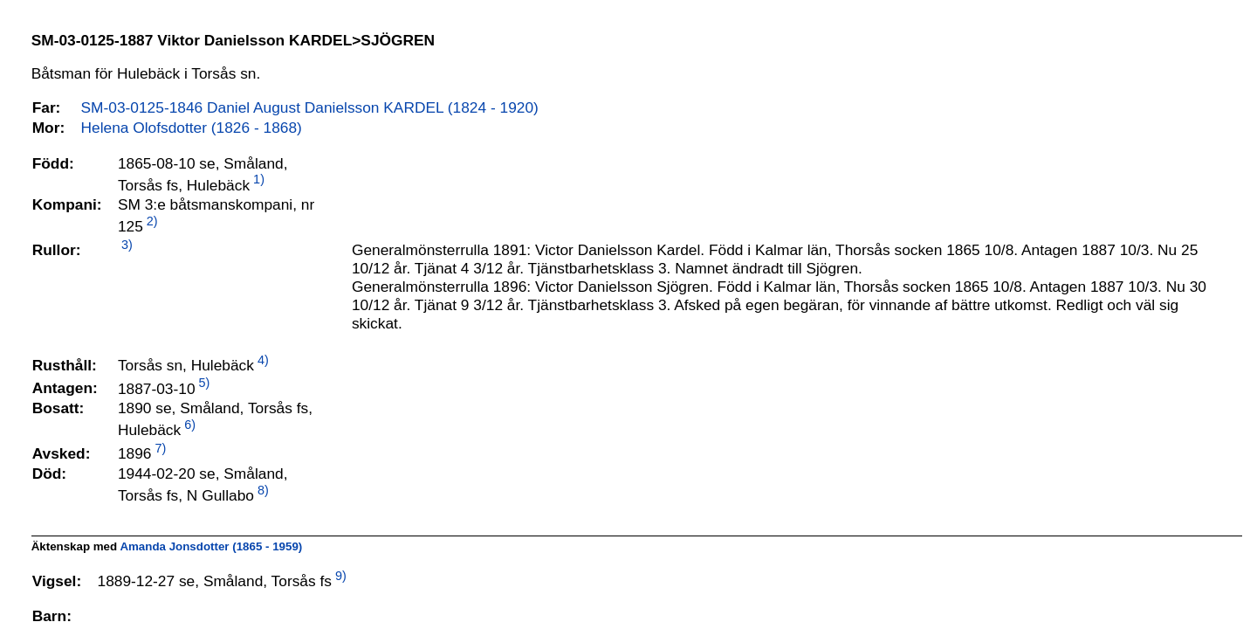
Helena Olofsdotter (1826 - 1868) (191, 127)
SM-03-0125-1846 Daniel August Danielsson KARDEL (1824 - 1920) (310, 107)
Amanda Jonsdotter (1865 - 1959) (211, 546)
